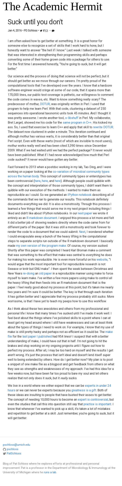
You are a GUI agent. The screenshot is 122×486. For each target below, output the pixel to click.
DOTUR (45, 104)
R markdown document (41, 218)
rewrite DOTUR (103, 127)
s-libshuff (71, 118)
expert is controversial (93, 399)
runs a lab (50, 472)
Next (82, 232)
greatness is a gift (83, 390)
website (102, 259)
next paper (85, 213)
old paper (45, 273)
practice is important (97, 404)
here (38, 181)
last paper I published (37, 336)
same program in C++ (77, 122)
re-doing (28, 273)
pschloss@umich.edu (16, 444)
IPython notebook (80, 195)
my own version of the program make (41, 246)
